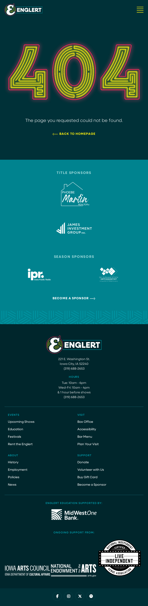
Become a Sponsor (71, 298)
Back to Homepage (77, 134)
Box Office (85, 422)
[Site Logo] (24, 9)
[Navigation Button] (140, 9)
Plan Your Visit (88, 444)
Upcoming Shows (21, 422)
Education (15, 429)
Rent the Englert (20, 444)
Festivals (14, 437)
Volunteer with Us (90, 470)
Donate (83, 462)
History (13, 462)
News (12, 485)
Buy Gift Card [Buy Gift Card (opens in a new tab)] (87, 477)
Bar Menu (84, 437)
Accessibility (86, 429)
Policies (13, 477)
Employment (17, 470)
